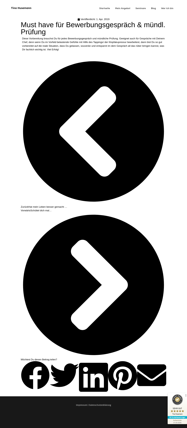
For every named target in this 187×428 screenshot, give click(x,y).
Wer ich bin (167, 8)
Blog (153, 8)
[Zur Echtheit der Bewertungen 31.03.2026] (177, 421)
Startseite (104, 8)
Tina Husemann (21, 8)
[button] (35, 376)
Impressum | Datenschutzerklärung (93, 405)
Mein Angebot (122, 8)
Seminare (140, 8)
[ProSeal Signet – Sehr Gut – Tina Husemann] (177, 405)
